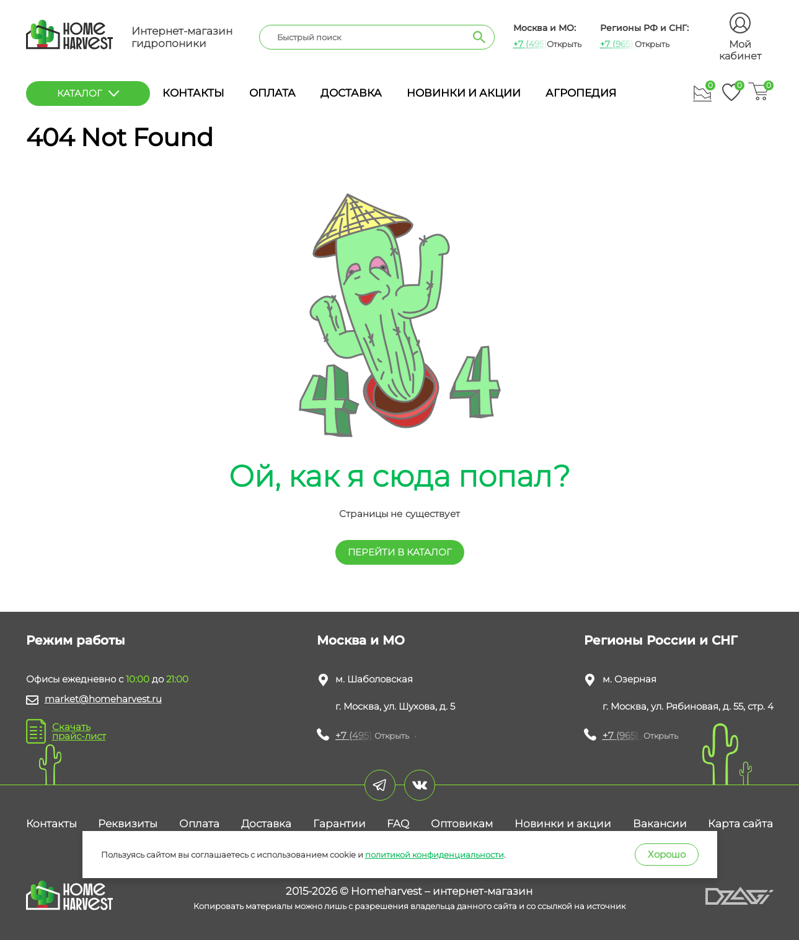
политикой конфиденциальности (434, 854)
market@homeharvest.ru (103, 699)
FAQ (398, 823)
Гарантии (339, 823)
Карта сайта (740, 823)
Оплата (272, 93)
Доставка (351, 93)
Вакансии (660, 823)
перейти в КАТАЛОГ (400, 552)
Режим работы (75, 640)
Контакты (193, 93)
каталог (88, 93)
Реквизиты (127, 823)
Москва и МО (361, 640)
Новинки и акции (464, 93)
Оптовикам (462, 823)
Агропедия (580, 93)
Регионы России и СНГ (661, 640)
